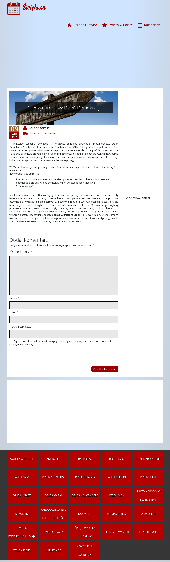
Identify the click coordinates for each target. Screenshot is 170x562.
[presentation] (34, 354)
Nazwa (14, 298)
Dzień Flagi (148, 477)
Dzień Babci (22, 477)
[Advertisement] (85, 61)
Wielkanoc (53, 550)
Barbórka (85, 459)
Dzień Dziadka (85, 477)
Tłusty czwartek (116, 532)
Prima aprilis (116, 514)
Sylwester (148, 514)
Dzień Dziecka (116, 477)
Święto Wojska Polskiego (85, 532)
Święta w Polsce (22, 459)
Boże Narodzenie (148, 459)
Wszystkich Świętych (85, 550)
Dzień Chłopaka (53, 477)
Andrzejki (53, 459)
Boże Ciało (116, 459)
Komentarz (21, 252)
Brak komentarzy (43, 133)
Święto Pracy (53, 532)
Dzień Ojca (116, 495)
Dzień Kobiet (22, 495)
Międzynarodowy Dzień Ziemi (148, 495)
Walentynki (22, 550)
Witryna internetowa (20, 326)
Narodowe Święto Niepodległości (53, 514)
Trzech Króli (148, 532)
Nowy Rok (85, 514)
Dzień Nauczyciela (85, 495)
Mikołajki (22, 514)
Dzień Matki (53, 495)
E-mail (13, 312)
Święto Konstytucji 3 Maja (22, 532)
